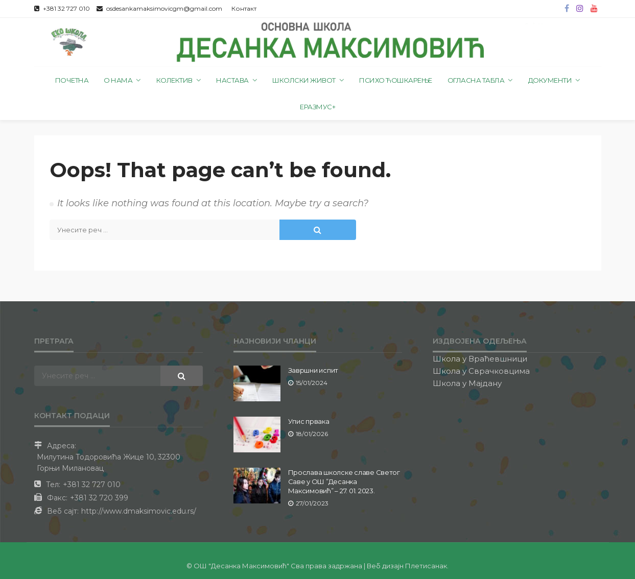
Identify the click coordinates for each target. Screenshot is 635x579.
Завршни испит (313, 370)
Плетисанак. (427, 566)
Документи (550, 80)
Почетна (72, 80)
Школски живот (304, 80)
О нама (118, 80)
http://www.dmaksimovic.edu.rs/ (138, 511)
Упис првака (309, 421)
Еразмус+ (317, 107)
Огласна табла (476, 80)
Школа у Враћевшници (480, 359)
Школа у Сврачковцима (481, 371)
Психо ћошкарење (395, 80)
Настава (232, 80)
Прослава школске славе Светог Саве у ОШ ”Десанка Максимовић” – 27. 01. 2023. (344, 481)
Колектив (174, 80)
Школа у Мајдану (467, 383)
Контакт (243, 8)
